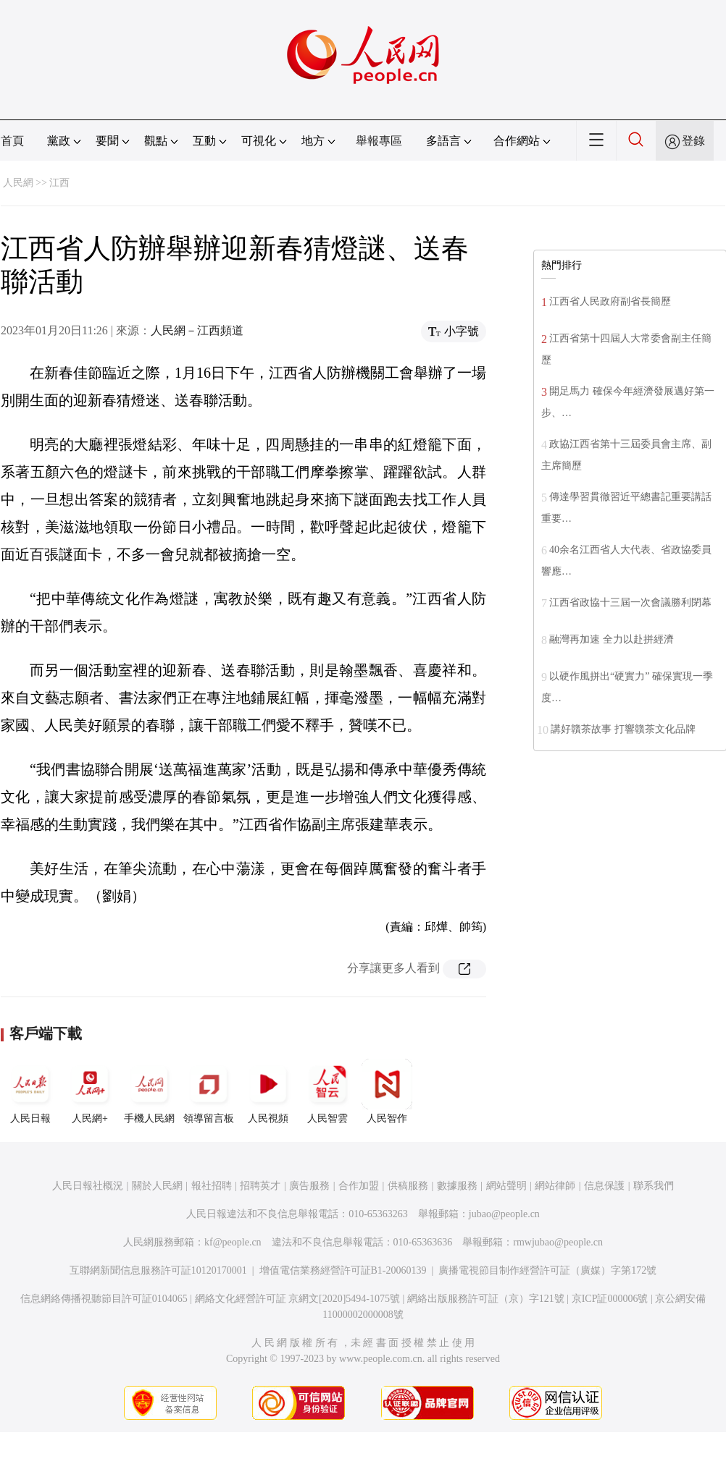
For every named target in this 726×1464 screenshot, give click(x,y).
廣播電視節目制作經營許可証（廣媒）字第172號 (547, 1270)
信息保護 (604, 1185)
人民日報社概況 (87, 1185)
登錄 (693, 141)
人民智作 (387, 1091)
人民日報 (30, 1091)
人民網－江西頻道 (197, 330)
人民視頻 (268, 1091)
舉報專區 (379, 141)
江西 (59, 182)
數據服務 (457, 1185)
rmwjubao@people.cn (558, 1242)
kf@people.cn (233, 1242)
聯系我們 (653, 1185)
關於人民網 (157, 1185)
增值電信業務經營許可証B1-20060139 (343, 1270)
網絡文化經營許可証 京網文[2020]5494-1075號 (298, 1298)
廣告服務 (309, 1185)
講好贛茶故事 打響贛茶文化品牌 (623, 729)
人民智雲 (327, 1091)
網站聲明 (506, 1185)
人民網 (18, 182)
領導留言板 (208, 1091)
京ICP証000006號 (610, 1298)
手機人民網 (149, 1091)
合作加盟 (358, 1185)
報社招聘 (211, 1185)
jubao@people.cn (504, 1214)
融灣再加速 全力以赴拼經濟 (611, 639)
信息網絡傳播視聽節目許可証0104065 (104, 1298)
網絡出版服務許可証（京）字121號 (485, 1298)
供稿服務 (408, 1185)
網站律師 (555, 1185)
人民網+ (89, 1091)
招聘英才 (260, 1185)
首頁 (12, 141)
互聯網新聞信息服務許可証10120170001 (158, 1270)
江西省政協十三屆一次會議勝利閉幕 (630, 602)
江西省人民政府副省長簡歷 (610, 301)
